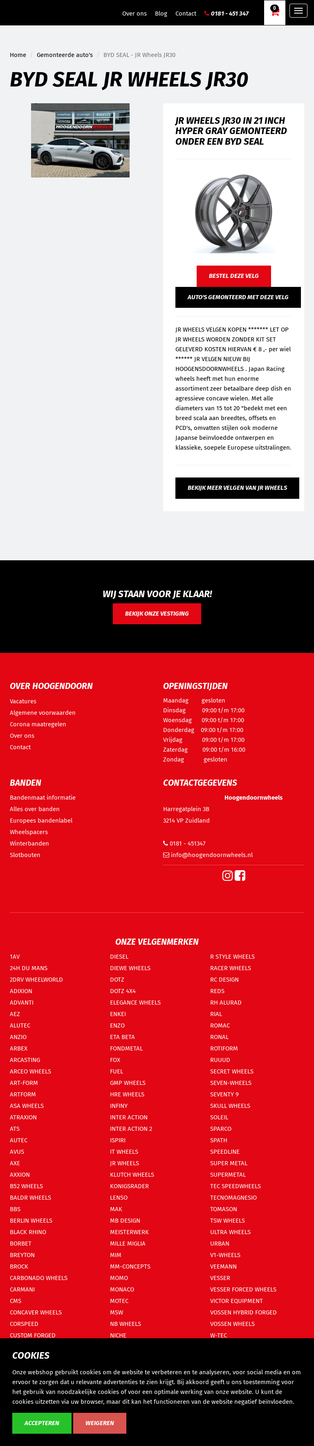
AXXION (20, 1174)
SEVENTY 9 (224, 1094)
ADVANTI (22, 1002)
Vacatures (23, 701)
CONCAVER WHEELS (36, 1312)
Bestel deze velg (234, 276)
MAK (116, 1209)
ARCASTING (25, 1060)
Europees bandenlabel (41, 820)
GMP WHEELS (128, 1083)
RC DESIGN (224, 979)
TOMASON (223, 1209)
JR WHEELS (124, 1163)
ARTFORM (23, 1094)
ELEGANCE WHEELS (135, 1002)
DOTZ (117, 979)
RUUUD (220, 1060)
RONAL (219, 1037)
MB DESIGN (125, 1220)
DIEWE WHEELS (130, 968)
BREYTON (22, 1255)
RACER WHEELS (230, 968)
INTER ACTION (129, 1117)
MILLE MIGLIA (128, 1243)
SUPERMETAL (228, 1174)
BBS (15, 1209)
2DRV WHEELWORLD (36, 979)
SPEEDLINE (225, 1151)
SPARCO (220, 1128)
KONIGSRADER (129, 1186)
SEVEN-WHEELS (230, 1083)
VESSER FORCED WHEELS (243, 1289)
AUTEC (18, 1140)
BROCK (19, 1266)
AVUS (17, 1151)
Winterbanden (29, 843)
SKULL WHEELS (230, 1106)
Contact (185, 13)
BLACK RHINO (28, 1232)
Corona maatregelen (38, 724)
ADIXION (21, 991)
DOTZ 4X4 (123, 991)
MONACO (122, 1289)
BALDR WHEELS (30, 1197)
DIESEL (119, 956)
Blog (161, 13)
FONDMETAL (126, 1048)
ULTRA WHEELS (230, 1232)
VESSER (220, 1278)
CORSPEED (24, 1324)
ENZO (117, 1025)
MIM (115, 1255)
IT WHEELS (124, 1151)
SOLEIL (219, 1117)
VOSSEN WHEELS (232, 1324)
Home (18, 55)
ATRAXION (23, 1117)
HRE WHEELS (127, 1094)
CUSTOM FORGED (33, 1335)
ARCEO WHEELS (30, 1071)
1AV (15, 956)
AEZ (15, 1014)
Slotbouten (25, 855)
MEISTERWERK (129, 1232)
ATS (15, 1128)
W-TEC (218, 1335)
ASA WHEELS (27, 1106)
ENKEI (118, 1014)
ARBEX (18, 1048)
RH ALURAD (226, 1002)
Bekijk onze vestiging (157, 613)
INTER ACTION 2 (131, 1128)
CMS (15, 1301)
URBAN (219, 1243)
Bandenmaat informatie (43, 797)
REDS (217, 991)
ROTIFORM (224, 1048)
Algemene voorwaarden (43, 712)
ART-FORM (24, 1083)
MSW (116, 1312)
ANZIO (18, 1037)
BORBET (20, 1243)
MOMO (119, 1278)
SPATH (218, 1140)
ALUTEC (20, 1025)
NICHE (118, 1335)
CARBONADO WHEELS (38, 1278)
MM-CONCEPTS (130, 1266)
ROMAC (220, 1025)
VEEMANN (223, 1266)
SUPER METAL (228, 1163)
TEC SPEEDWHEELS (235, 1186)
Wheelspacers (29, 832)
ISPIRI (118, 1140)
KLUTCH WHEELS (132, 1174)
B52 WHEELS (26, 1186)
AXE (15, 1163)
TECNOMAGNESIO (233, 1197)
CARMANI (22, 1289)
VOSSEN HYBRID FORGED (243, 1312)
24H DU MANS (28, 968)
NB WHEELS (125, 1324)
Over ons (134, 13)
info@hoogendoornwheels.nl (208, 855)
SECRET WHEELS (231, 1071)
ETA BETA (122, 1037)
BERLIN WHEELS (31, 1220)
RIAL (216, 1014)
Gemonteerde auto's (65, 55)
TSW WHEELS (227, 1220)
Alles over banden (35, 809)
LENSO (119, 1197)
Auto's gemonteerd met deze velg (238, 297)
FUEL (116, 1071)
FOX (115, 1060)
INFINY (119, 1106)
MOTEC (119, 1301)
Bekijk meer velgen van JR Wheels (237, 487)
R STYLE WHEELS (232, 956)
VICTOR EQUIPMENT (236, 1301)
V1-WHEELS (225, 1255)
